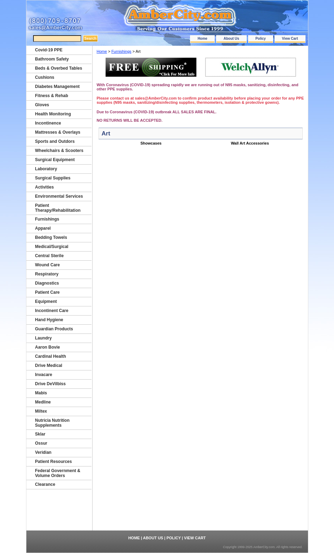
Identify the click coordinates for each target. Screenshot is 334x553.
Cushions (45, 77)
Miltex (41, 411)
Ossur (41, 443)
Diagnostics (47, 283)
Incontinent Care (52, 310)
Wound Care (47, 264)
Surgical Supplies (53, 178)
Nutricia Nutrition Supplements (52, 423)
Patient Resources (53, 461)
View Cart (290, 38)
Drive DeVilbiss (50, 383)
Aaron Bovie (47, 347)
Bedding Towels (51, 237)
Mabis (41, 392)
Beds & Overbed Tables (58, 68)
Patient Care (47, 292)
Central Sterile (49, 255)
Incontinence (48, 123)
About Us (231, 38)
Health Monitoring (53, 114)
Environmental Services (59, 196)
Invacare (43, 374)
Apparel (43, 228)
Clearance (45, 484)
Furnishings (121, 51)
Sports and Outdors (55, 141)
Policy (261, 38)
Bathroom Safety (52, 59)
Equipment (46, 301)
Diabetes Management (57, 86)
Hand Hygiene (49, 319)
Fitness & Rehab (51, 95)
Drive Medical (48, 365)
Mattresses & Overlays (58, 132)
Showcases (151, 143)
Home (202, 38)
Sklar (40, 434)
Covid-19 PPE (49, 49)
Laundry (43, 338)
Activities (44, 187)
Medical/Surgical (52, 246)
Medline (43, 402)
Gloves (42, 104)
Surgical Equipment (55, 159)
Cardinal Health (50, 356)
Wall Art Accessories (250, 143)
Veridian (43, 452)
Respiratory (47, 274)
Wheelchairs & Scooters (59, 150)
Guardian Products (54, 328)
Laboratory (46, 168)
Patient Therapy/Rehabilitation (58, 208)
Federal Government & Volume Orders (58, 473)
